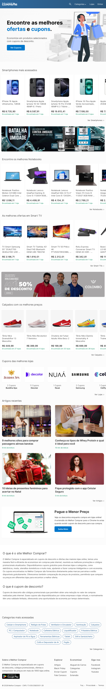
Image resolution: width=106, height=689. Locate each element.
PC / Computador (17, 630)
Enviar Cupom (60, 672)
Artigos (57, 665)
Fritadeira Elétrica (89, 630)
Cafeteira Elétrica (51, 630)
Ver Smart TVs (97, 266)
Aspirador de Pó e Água (24, 636)
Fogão (66, 642)
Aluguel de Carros (78, 665)
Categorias (75, 668)
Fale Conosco (60, 675)
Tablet (67, 636)
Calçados (95, 624)
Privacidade (90, 685)
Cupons (73, 672)
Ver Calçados (98, 355)
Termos (101, 685)
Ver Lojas (100, 394)
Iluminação (81, 624)
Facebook (95, 665)
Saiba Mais (63, 529)
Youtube (95, 672)
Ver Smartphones (96, 120)
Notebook (34, 630)
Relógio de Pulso (38, 624)
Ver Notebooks (97, 209)
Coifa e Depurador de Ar (48, 642)
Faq (81, 685)
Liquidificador (70, 630)
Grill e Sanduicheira (83, 636)
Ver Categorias (97, 649)
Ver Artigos (99, 501)
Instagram (95, 668)
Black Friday (59, 668)
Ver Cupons (15, 47)
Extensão (74, 675)
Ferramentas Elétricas (49, 636)
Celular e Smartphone (16, 624)
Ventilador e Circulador (61, 624)
